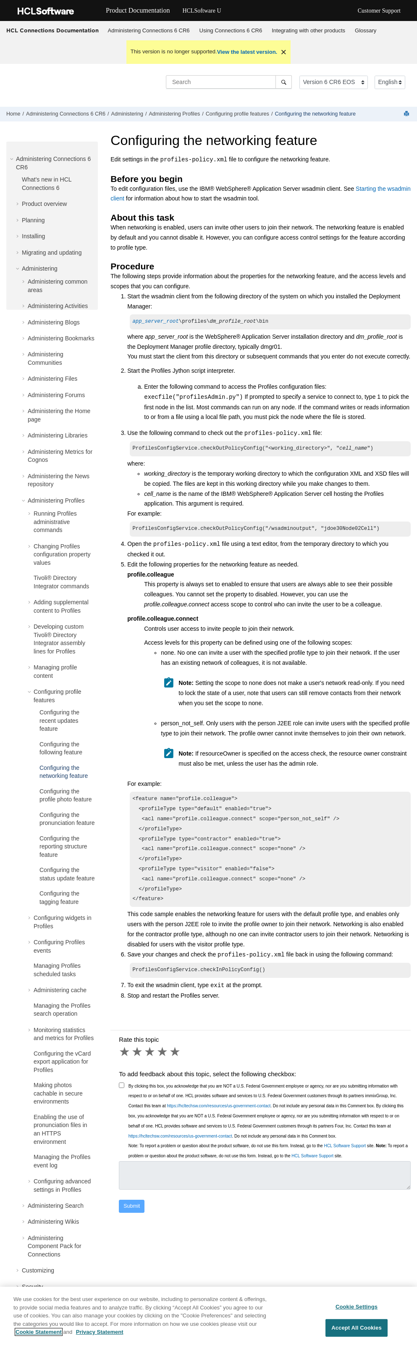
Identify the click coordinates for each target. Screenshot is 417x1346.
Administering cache (60, 990)
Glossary (365, 30)
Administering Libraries (57, 435)
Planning (33, 220)
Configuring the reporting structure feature (63, 846)
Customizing (38, 1270)
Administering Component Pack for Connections (54, 1246)
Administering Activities (58, 306)
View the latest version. (247, 52)
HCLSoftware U (201, 11)
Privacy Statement (99, 1336)
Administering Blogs (54, 322)
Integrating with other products (308, 30)
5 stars (175, 1064)
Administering (127, 114)
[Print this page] (407, 114)
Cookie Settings (357, 1310)
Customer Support (379, 11)
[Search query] (229, 82)
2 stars (137, 1064)
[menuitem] (148, 31)
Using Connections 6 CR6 (230, 30)
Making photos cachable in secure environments (58, 1093)
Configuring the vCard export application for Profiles (62, 1061)
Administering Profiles (174, 114)
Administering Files (52, 378)
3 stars (150, 1064)
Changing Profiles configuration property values (62, 554)
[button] (12, 158)
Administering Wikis (53, 1221)
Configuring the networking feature (315, 114)
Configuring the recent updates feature (59, 720)
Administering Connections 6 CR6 (149, 30)
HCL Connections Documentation (52, 30)
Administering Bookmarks (61, 338)
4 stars (163, 1064)
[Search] (283, 82)
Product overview (44, 203)
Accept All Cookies (356, 1331)
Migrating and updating (51, 252)
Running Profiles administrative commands (55, 521)
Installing (33, 236)
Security (32, 1286)
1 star (125, 1064)
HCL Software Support (345, 1158)
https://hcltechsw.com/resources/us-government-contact (218, 1118)
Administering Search (56, 1205)
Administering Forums (56, 395)
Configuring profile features (237, 114)
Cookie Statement (39, 1336)
